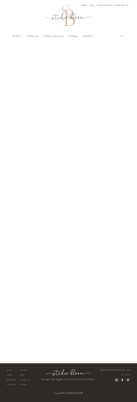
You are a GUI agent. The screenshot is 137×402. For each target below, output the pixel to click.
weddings (73, 35)
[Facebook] (122, 380)
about (10, 375)
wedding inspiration (53, 35)
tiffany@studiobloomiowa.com (115, 370)
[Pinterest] (128, 380)
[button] (84, 5)
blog (22, 375)
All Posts (16, 35)
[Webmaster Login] (69, 400)
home (9, 370)
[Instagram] (116, 380)
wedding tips (32, 35)
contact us (25, 379)
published (87, 35)
